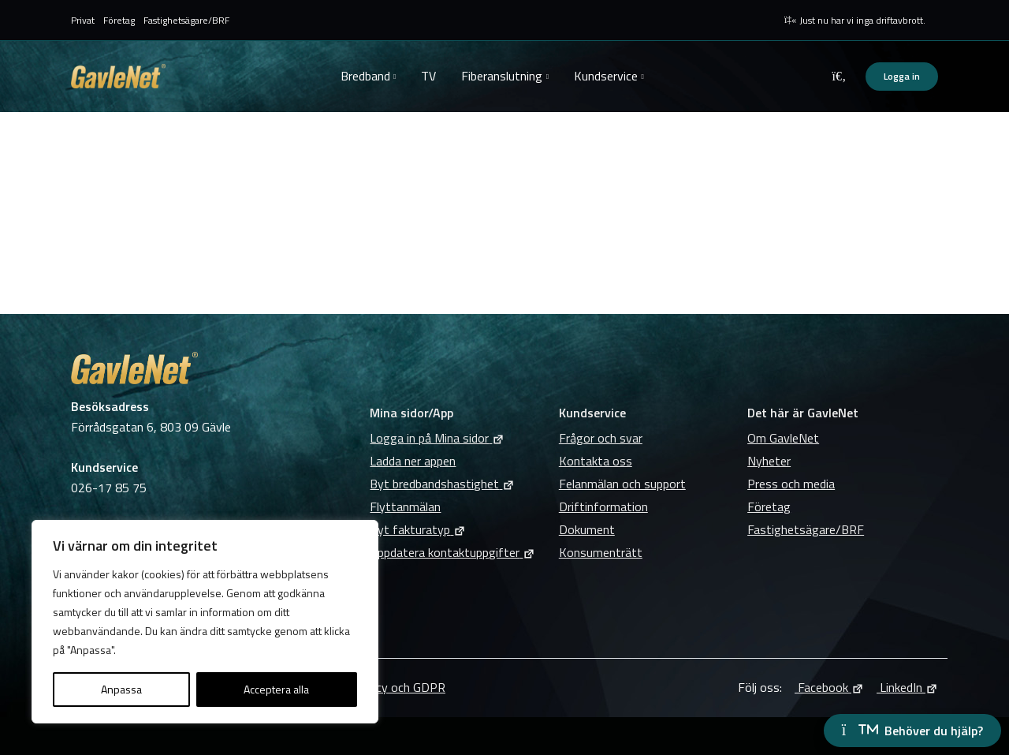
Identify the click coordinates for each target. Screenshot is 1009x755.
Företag (119, 20)
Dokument (587, 529)
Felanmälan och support (622, 483)
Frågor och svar (600, 437)
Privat (83, 20)
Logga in (902, 76)
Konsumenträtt (600, 552)
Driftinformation (603, 506)
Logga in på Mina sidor (437, 437)
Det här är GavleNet (802, 412)
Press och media (791, 483)
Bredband (365, 75)
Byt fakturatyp (418, 529)
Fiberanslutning (501, 75)
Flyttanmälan (405, 506)
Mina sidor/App (411, 412)
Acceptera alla (276, 689)
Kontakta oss (595, 460)
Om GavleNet (783, 437)
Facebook (829, 687)
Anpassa (121, 689)
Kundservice (606, 75)
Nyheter (769, 460)
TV (428, 75)
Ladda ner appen (413, 460)
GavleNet (118, 76)
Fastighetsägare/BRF (186, 20)
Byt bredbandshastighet (442, 483)
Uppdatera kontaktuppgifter (452, 552)
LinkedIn (907, 687)
